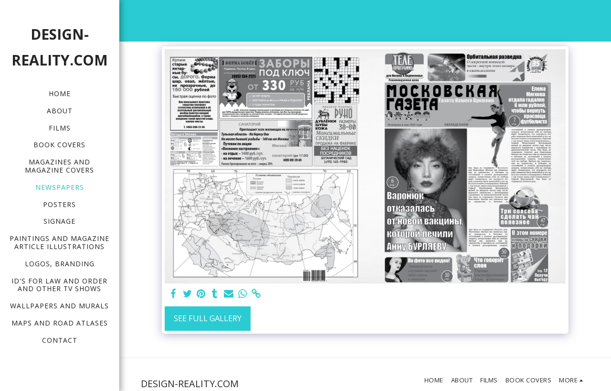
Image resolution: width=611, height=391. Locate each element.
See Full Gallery (208, 318)
